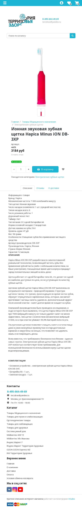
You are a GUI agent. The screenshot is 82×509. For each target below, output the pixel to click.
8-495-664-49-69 (50, 19)
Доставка (11, 471)
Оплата (10, 474)
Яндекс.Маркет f (14, 442)
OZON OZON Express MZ (18, 449)
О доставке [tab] (53, 188)
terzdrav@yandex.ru (51, 21)
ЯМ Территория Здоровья (19, 453)
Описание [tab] (27, 188)
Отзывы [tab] (40, 188)
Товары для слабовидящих (20, 424)
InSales (71, 498)
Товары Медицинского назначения (23, 413)
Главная (10, 463)
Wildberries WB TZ (15, 435)
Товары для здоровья (17, 427)
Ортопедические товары (19, 420)
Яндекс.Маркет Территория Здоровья (25, 446)
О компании (12, 467)
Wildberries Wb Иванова (18, 438)
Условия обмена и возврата (20, 478)
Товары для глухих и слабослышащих (25, 416)
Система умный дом (16, 431)
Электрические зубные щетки (49, 177)
